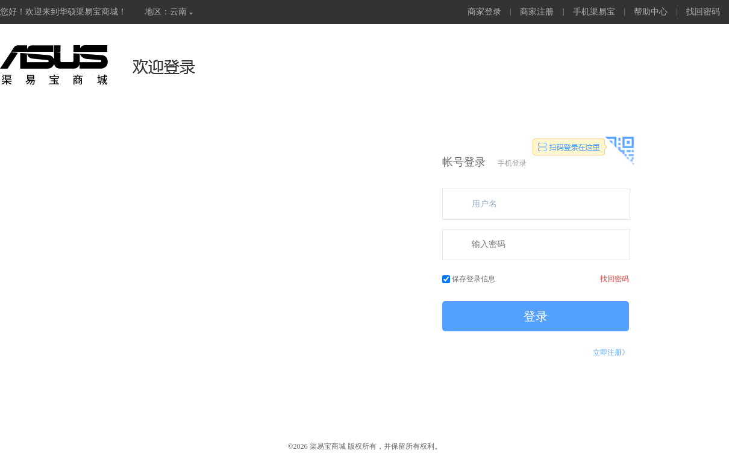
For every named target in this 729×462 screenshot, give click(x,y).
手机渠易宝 (594, 11)
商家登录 (484, 11)
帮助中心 (651, 11)
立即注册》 (611, 352)
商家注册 (537, 11)
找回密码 (703, 11)
